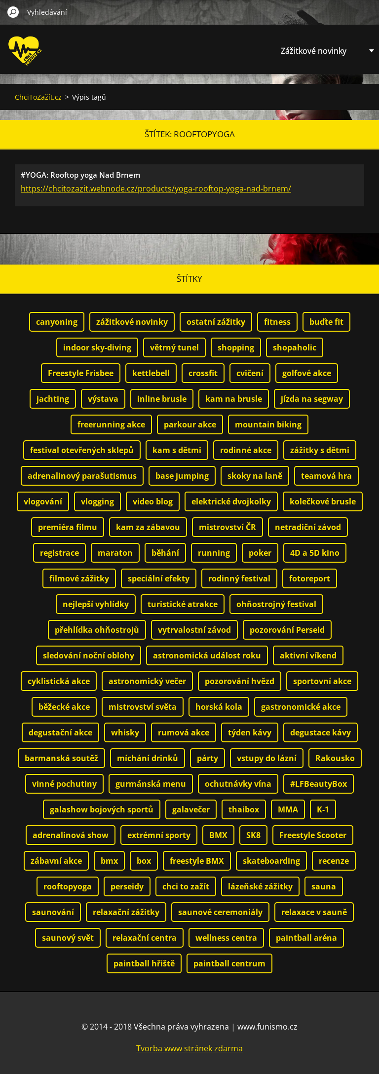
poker (260, 552)
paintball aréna (306, 937)
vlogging (97, 501)
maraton (115, 552)
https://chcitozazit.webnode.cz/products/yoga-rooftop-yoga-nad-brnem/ (156, 188)
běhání (165, 552)
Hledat (13, 12)
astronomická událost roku (207, 655)
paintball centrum (229, 963)
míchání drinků (147, 758)
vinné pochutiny (64, 783)
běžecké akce (64, 706)
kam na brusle (233, 398)
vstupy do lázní (267, 758)
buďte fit (326, 321)
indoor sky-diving (97, 347)
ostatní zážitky (216, 321)
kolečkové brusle (323, 501)
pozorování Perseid (287, 629)
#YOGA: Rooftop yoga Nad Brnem (80, 175)
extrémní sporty (158, 835)
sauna (323, 886)
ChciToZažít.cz (38, 97)
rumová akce (183, 732)
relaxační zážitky (126, 912)
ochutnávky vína (238, 783)
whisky (125, 732)
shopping (236, 347)
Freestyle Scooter (312, 835)
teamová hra (326, 475)
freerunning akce (111, 424)
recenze (334, 860)
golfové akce (306, 373)
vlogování (43, 501)
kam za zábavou (148, 527)
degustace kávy (320, 732)
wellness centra (226, 937)
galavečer (191, 809)
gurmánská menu (150, 783)
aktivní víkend (308, 655)
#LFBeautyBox (318, 783)
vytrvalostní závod (194, 629)
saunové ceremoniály (220, 912)
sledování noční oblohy (88, 655)
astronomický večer (147, 681)
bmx (109, 860)
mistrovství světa (143, 706)
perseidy (127, 886)
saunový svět (68, 937)
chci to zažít (185, 886)
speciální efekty (159, 578)
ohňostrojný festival (276, 604)
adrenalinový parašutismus (82, 475)
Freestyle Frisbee (81, 373)
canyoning (56, 321)
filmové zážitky (79, 578)
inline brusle (162, 398)
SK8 (253, 835)
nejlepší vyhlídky (96, 604)
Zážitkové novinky (313, 50)
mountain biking (268, 424)
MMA (288, 809)
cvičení (250, 373)
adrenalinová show (71, 835)
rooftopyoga (67, 886)
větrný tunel (174, 347)
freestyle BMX (197, 860)
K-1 (323, 809)
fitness (277, 321)
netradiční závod (308, 527)
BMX (218, 835)
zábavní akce (56, 860)
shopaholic (294, 347)
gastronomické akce (301, 706)
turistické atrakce (183, 604)
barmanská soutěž (61, 758)
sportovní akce (322, 681)
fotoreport (309, 578)
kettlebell (151, 373)
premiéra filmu (67, 527)
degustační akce (60, 732)
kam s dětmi (176, 450)
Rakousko (335, 758)
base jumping (182, 475)
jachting (53, 398)
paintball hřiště (144, 963)
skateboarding (271, 860)
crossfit (203, 373)
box (144, 860)
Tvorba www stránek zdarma (189, 1048)
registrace (59, 552)
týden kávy (249, 732)
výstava (103, 398)
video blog (153, 501)
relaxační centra (145, 937)
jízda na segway (312, 398)
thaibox (243, 809)
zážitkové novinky (132, 321)
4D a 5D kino (315, 552)
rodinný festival (239, 578)
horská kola (218, 706)
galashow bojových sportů (101, 809)
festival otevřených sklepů (82, 450)
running (214, 552)
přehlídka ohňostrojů (97, 629)
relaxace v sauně (314, 912)
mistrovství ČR (227, 527)
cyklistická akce (59, 681)
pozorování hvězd (239, 681)
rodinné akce (245, 450)
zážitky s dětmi (319, 450)
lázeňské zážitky (260, 886)
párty (207, 758)
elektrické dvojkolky (231, 501)
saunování (53, 912)
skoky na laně (254, 475)
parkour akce (190, 424)
